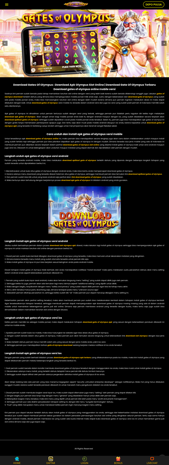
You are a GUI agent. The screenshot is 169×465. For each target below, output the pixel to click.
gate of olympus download (60, 345)
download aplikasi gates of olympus (22, 119)
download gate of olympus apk (97, 322)
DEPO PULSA (154, 4)
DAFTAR (50, 460)
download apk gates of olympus (20, 116)
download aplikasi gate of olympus (79, 160)
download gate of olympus (140, 97)
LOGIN (84, 460)
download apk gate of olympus (75, 180)
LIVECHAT (152, 460)
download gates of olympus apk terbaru (72, 357)
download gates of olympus (45, 103)
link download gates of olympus (86, 177)
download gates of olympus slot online (81, 144)
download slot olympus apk (63, 245)
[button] (5, 43)
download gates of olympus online (42, 138)
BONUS (118, 460)
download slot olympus (137, 335)
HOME (16, 460)
